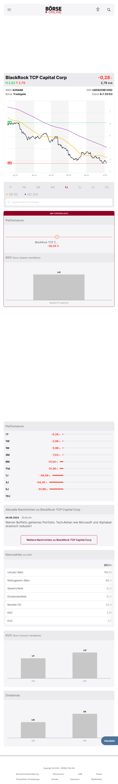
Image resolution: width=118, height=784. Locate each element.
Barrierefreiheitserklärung (27, 774)
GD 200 (32, 194)
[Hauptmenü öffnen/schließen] (9, 9)
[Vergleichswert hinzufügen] (59, 202)
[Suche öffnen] (108, 9)
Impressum (75, 779)
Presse (99, 774)
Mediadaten (96, 779)
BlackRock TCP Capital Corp (47, 242)
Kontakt (54, 779)
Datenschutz (58, 774)
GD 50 (13, 194)
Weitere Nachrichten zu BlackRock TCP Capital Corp (59, 539)
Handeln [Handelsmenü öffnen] (109, 740)
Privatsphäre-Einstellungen (28, 779)
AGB (80, 774)
